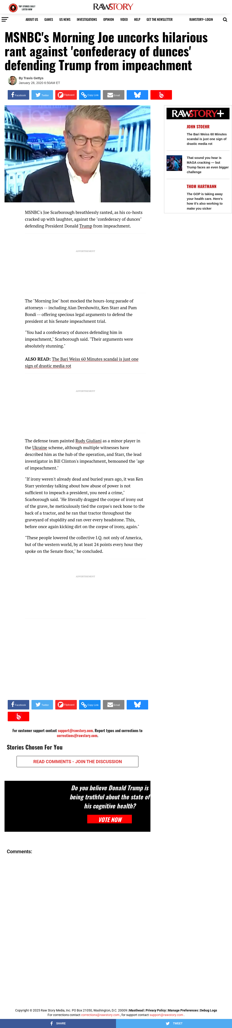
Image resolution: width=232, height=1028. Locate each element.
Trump (85, 226)
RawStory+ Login (201, 19)
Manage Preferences (183, 1010)
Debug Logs (208, 1010)
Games (48, 19)
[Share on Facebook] (18, 95)
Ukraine (39, 447)
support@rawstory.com (166, 1015)
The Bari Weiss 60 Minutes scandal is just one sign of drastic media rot (207, 139)
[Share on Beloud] (161, 95)
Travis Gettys (34, 78)
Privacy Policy (156, 1010)
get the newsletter (160, 19)
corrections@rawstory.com (77, 735)
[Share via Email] (113, 95)
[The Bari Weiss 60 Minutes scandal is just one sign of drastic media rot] (174, 131)
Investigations (87, 19)
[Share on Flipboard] (66, 95)
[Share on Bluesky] (137, 95)
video (124, 19)
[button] (225, 19)
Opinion (108, 19)
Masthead (136, 1010)
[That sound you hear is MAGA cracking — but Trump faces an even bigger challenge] (174, 163)
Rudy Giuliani (88, 440)
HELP (137, 19)
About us (32, 19)
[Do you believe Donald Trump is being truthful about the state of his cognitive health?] (37, 802)
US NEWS (64, 19)
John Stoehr (198, 126)
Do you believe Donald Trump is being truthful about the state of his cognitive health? (110, 796)
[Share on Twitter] (42, 95)
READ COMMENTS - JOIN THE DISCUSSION (77, 761)
